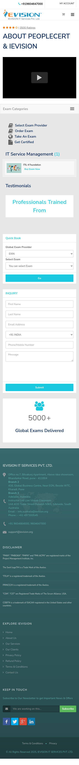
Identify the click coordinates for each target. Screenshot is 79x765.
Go (39, 278)
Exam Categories (15, 109)
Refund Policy (13, 661)
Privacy (53, 743)
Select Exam (13, 259)
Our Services (13, 644)
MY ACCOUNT (67, 3)
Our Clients (12, 649)
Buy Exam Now (32, 169)
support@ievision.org (20, 532)
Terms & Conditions (17, 667)
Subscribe (68, 709)
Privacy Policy (13, 655)
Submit (39, 387)
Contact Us (12, 672)
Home (9, 632)
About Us (11, 638)
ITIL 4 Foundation (32, 164)
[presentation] (27, 369)
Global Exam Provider (19, 247)
